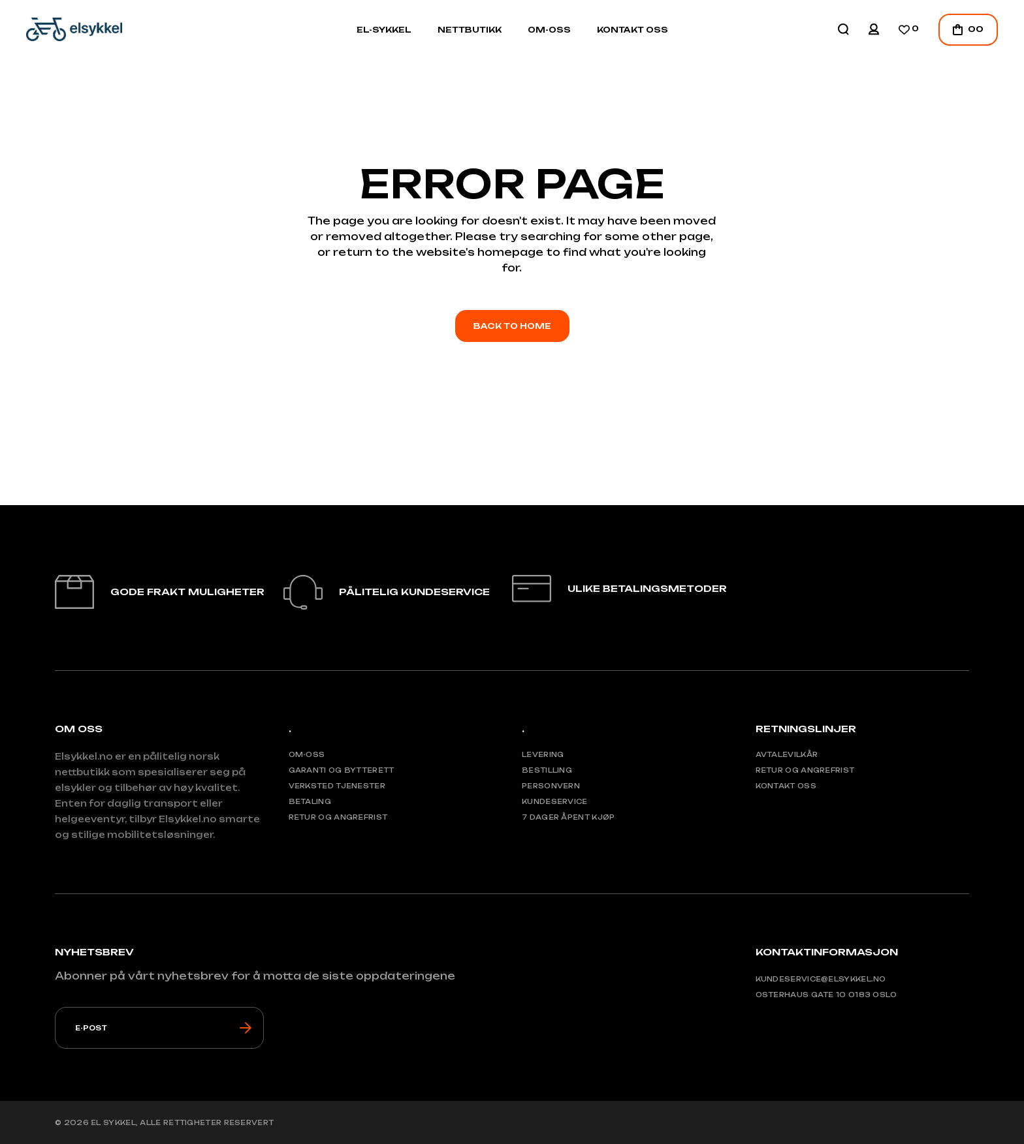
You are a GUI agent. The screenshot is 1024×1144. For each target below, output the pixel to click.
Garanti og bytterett (341, 770)
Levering (543, 754)
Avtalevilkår (787, 754)
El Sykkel (113, 1122)
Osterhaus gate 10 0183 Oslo (826, 994)
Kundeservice (555, 801)
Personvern (551, 786)
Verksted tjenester (337, 786)
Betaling (310, 801)
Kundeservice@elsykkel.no (821, 979)
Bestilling (547, 770)
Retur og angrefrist (338, 817)
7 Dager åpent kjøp (568, 817)
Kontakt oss (786, 786)
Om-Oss (307, 754)
